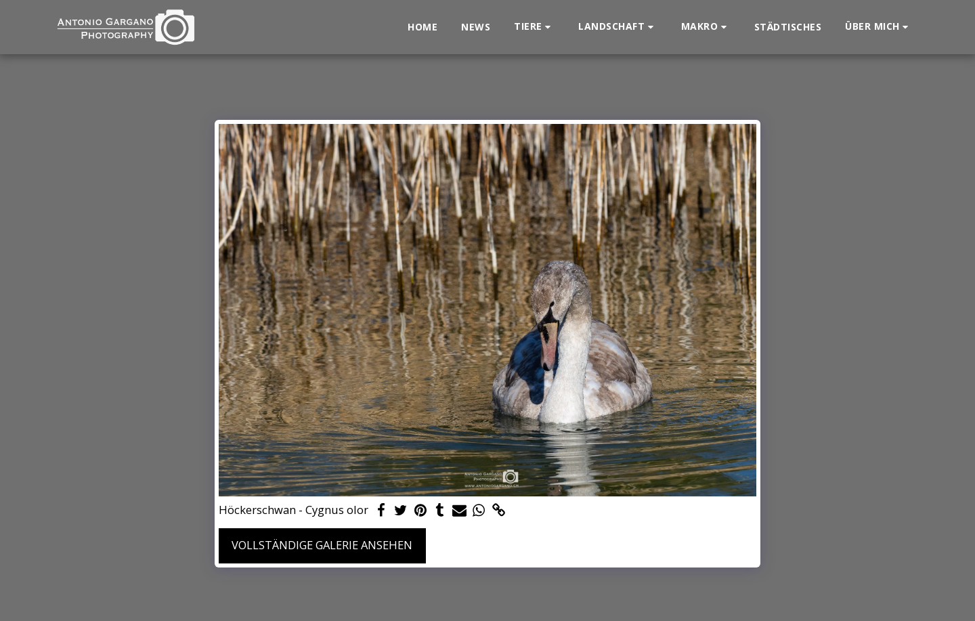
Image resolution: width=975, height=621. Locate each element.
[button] (534, 26)
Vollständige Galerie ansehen (322, 545)
